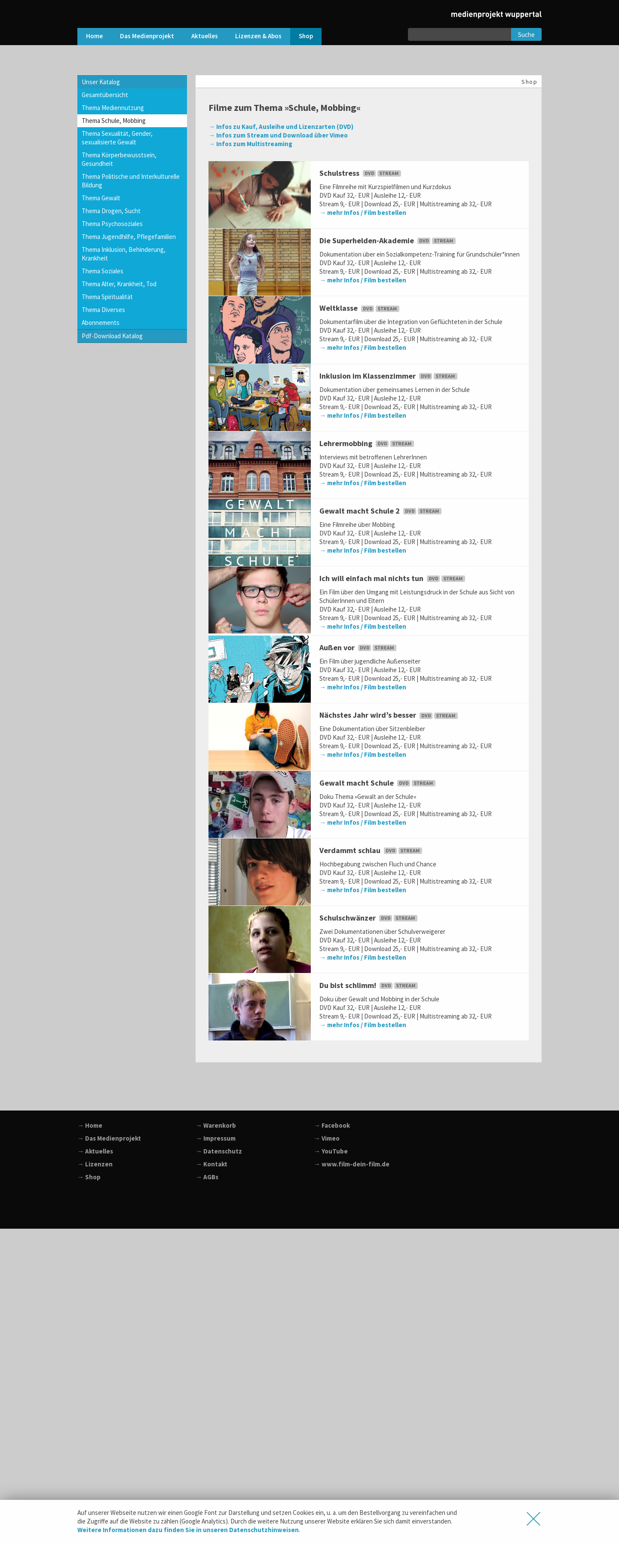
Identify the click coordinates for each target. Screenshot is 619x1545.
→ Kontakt (211, 1164)
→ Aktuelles (95, 1151)
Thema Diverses (103, 310)
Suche (526, 35)
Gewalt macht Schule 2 (381, 511)
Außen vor (358, 647)
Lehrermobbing (367, 443)
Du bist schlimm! (369, 985)
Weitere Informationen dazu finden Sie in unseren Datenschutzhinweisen (188, 1530)
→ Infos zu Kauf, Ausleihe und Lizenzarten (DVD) (280, 126)
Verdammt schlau (371, 850)
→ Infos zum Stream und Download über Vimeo (278, 135)
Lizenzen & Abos (258, 36)
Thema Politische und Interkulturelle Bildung (131, 180)
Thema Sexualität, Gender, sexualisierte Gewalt (117, 137)
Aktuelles (204, 36)
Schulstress (361, 173)
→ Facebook (332, 1125)
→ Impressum (216, 1138)
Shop (306, 36)
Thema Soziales (102, 271)
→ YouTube (331, 1151)
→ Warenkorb (216, 1125)
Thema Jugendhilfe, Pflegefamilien (129, 237)
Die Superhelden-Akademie (388, 240)
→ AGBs (207, 1177)
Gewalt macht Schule (378, 783)
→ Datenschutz (219, 1151)
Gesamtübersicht (105, 95)
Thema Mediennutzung (113, 108)
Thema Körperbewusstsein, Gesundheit (119, 159)
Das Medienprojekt (147, 36)
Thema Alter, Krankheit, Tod (119, 284)
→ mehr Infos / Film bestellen (362, 212)
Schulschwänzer (369, 918)
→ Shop (89, 1177)
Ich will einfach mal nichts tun (393, 578)
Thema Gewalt (101, 198)
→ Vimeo (327, 1138)
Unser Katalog (101, 82)
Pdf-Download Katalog (112, 336)
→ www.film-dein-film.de (351, 1164)
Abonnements (101, 322)
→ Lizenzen (95, 1164)
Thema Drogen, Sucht (111, 211)
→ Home (89, 1125)
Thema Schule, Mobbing (114, 120)
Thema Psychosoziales (112, 224)
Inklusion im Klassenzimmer (389, 376)
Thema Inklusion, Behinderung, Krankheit (123, 253)
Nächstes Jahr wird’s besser (389, 715)
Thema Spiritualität (107, 297)
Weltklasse (360, 308)
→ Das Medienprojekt (109, 1138)
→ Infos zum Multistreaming (250, 144)
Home (94, 36)
